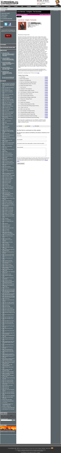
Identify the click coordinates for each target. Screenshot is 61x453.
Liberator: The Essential (7, 207)
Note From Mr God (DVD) (8, 167)
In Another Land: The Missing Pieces (7, 141)
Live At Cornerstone (7, 200)
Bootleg (4, 151)
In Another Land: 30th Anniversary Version (7, 365)
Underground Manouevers (8, 162)
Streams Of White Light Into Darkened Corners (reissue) (8, 359)
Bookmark (27, 126)
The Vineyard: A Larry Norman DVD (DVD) (7, 98)
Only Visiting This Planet (7, 99)
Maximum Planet (6, 182)
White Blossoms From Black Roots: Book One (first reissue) (8, 294)
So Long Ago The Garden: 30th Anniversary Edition (8, 174)
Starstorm (5, 223)
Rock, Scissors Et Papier (7, 203)
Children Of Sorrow (6, 264)
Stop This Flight (6, 306)
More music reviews (6, 13)
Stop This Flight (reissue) (7, 317)
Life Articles (4, 16)
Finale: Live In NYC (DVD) (8, 100)
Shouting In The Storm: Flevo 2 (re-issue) (7, 243)
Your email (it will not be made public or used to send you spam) (30, 143)
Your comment (20, 147)
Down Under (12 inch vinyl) (8, 309)
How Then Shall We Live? (8, 135)
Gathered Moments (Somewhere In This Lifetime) (7, 233)
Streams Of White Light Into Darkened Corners (8, 363)
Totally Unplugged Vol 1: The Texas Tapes (7, 262)
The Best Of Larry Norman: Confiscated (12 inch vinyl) (8, 282)
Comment (19, 126)
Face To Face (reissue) (7, 308)
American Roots (6, 192)
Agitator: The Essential (7, 213)
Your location (19, 139)
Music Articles (4, 15)
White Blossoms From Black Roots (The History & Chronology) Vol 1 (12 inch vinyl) (8, 291)
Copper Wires (6, 244)
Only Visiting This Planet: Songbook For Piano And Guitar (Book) (8, 131)
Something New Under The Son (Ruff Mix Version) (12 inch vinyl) (8, 342)
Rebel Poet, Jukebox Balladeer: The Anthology (7, 104)
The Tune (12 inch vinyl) (7, 322)
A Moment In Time (6, 274)
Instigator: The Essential (7, 210)
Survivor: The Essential (7, 211)
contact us (38, 6)
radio (8, 6)
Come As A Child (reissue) (8, 337)
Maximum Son (6, 136)
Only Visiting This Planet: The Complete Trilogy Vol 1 (7, 404)
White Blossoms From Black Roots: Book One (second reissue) (8, 297)
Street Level (5, 386)
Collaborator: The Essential (8, 214)
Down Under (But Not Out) (8, 303)
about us (47, 6)
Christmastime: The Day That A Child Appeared (7, 194)
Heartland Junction (6, 179)
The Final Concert (6, 185)
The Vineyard (5, 229)
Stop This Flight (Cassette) (8, 302)
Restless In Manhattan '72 (8, 202)
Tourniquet (5, 218)
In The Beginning (6, 219)
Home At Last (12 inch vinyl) (8, 289)
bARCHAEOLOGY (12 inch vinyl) (8, 409)
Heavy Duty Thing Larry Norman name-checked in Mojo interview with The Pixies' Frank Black (8, 54)
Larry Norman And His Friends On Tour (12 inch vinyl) (7, 350)
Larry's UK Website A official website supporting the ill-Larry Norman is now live (8, 59)
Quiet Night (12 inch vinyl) (8, 320)
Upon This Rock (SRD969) (8, 392)
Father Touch (5, 230)
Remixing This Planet (7, 260)
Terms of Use (48, 448)
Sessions (5, 169)
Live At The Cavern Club (7, 94)
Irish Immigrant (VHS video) (8, 234)
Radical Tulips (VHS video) (7, 399)
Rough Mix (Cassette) (7, 90)
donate (56, 6)
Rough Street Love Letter (8, 227)
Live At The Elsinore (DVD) (8, 142)
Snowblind (5, 184)
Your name (19, 135)
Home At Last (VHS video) (8, 254)
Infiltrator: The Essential (7, 208)
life (22, 6)
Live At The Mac (6, 238)
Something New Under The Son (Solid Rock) (8, 205)
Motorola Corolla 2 (6, 114)
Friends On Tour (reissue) (8, 111)
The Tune (5, 190)
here (38, 72)
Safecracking (5, 126)
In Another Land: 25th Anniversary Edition (7, 370)
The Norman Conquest (7, 161)
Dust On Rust (5, 133)
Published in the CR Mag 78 (22, 14)
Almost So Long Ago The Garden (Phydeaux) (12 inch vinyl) (8, 354)
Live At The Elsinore (7, 153)
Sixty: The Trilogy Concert (8, 102)
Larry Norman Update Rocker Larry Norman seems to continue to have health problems (8, 63)
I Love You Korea (6, 120)
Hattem (4, 147)
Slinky (4, 122)
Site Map (43, 448)
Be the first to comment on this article (29, 130)
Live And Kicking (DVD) (7, 154)
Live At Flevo (5, 287)
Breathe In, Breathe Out (6, 406)
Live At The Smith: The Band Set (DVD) (7, 117)
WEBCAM (43, 2)
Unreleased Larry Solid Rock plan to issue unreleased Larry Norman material (7, 73)
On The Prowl (4, 402)
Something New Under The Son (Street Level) (8, 250)
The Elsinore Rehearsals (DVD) (8, 401)
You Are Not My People (7, 113)
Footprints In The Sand (7, 265)
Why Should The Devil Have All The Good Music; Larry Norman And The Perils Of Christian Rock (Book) (8, 85)
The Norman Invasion (7, 176)
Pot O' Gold (5, 110)
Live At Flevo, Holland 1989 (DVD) (8, 407)
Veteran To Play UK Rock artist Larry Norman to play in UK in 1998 (7, 68)
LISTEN (39, 2)
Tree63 (40, 4)
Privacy (39, 448)
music (15, 6)
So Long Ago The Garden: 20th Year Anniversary (8, 374)
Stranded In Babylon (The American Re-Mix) (8, 268)
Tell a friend (36, 126)
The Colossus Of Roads (7, 106)
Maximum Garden (6, 181)
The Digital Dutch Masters (8, 87)
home (2, 6)
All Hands (43, 3)
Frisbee (4, 157)
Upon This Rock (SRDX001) (8, 395)
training (28, 6)
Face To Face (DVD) (7, 146)
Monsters (5, 127)
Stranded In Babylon (7, 280)
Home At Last (5, 298)
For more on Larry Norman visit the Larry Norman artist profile (8, 78)
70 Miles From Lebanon (7, 178)
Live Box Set (5, 95)
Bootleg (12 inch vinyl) (7, 385)
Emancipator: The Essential (8, 175)
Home (6, 8)
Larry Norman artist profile (7, 18)
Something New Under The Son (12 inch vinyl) (8, 333)
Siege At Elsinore (6, 166)
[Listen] (46, 77)
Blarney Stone (6, 226)
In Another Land (6, 107)
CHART (48, 2)
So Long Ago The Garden (8, 371)
